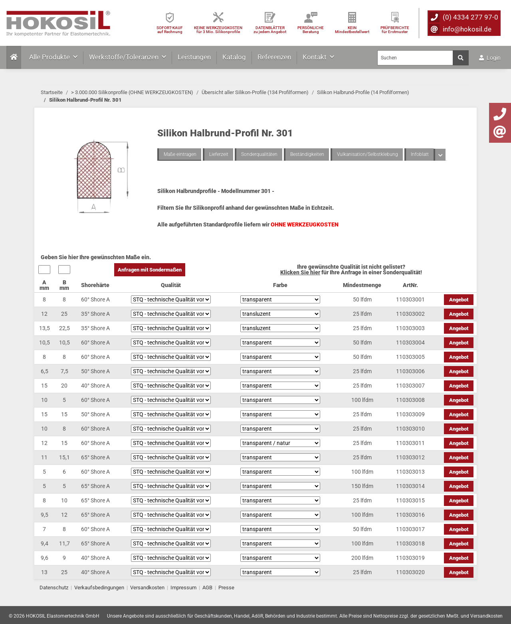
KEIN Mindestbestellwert (352, 30)
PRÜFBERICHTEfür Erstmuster (394, 30)
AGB (207, 588)
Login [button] (490, 58)
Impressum (183, 588)
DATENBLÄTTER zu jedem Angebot (270, 30)
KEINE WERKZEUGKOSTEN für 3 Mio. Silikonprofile (218, 30)
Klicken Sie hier (300, 272)
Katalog (234, 57)
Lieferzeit (218, 154)
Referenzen (274, 57)
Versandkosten (147, 588)
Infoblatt (420, 154)
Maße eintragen (180, 154)
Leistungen (194, 57)
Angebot (458, 300)
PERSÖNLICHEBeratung (310, 30)
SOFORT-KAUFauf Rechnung (169, 30)
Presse (226, 588)
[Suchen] (415, 57)
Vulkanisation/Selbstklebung (367, 154)
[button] (440, 155)
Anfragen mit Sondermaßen (150, 270)
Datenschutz (54, 588)
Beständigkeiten (307, 154)
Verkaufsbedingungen (99, 588)
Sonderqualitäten (259, 154)
